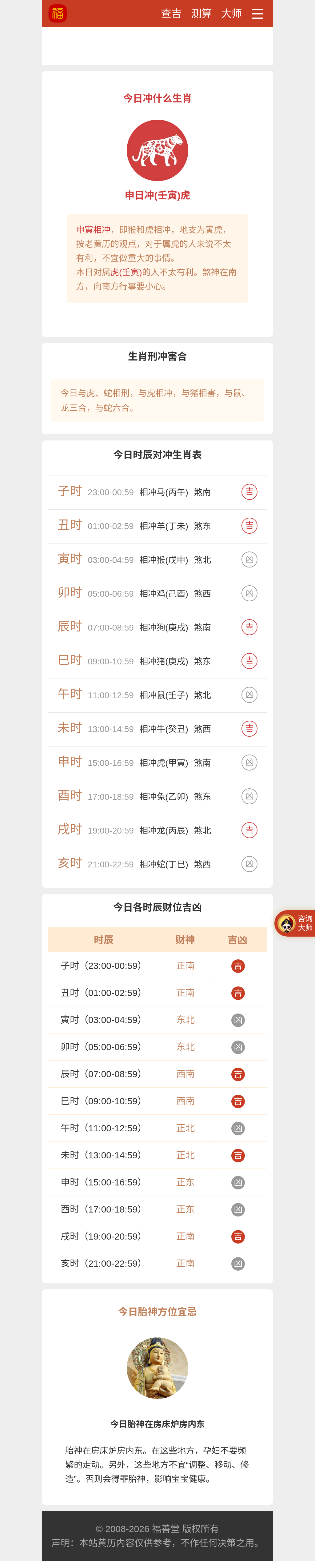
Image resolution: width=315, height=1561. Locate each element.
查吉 (171, 13)
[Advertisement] (157, 45)
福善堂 (166, 1529)
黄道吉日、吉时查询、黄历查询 (80, 13)
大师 (231, 13)
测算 (201, 13)
